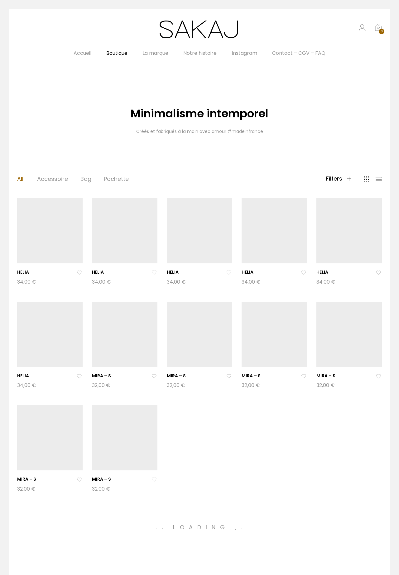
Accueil (82, 53)
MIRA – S (101, 376)
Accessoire (52, 179)
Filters (338, 178)
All (20, 179)
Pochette (116, 179)
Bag (85, 179)
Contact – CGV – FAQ (298, 53)
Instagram (244, 53)
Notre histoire (200, 53)
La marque (155, 53)
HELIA (23, 272)
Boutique (116, 53)
